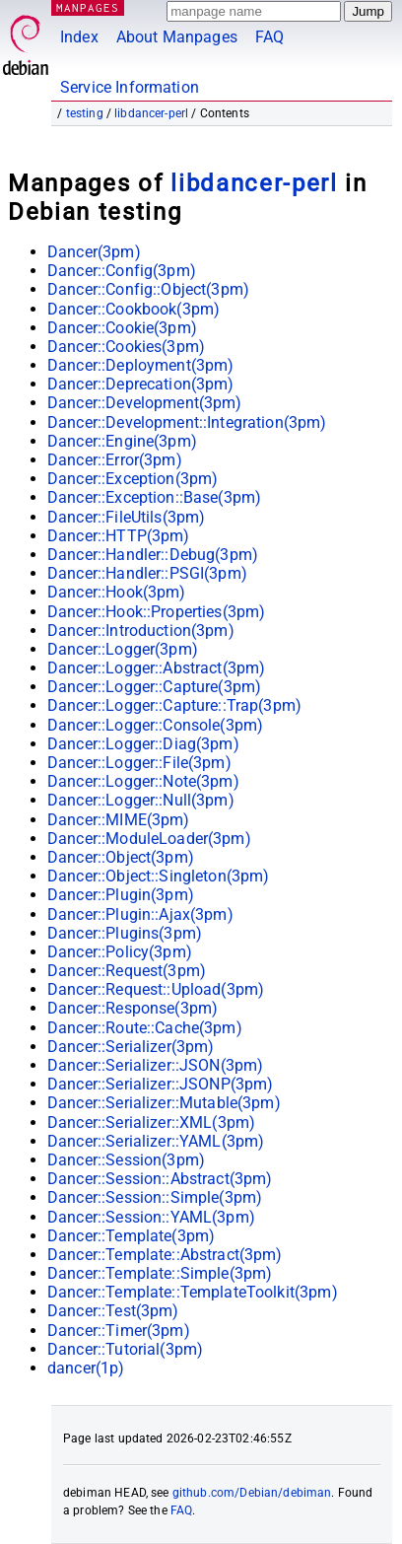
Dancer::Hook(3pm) (116, 592)
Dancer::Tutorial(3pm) (125, 1349)
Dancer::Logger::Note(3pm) (143, 781)
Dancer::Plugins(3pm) (124, 933)
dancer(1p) (86, 1368)
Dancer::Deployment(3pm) (140, 365)
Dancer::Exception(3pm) (132, 478)
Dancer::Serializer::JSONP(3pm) (160, 1084)
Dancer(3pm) (94, 252)
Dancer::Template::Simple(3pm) (159, 1273)
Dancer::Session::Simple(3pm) (154, 1197)
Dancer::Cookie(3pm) (122, 327)
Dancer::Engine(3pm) (122, 441)
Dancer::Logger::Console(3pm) (155, 725)
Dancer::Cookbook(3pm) (133, 309)
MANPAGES (87, 7)
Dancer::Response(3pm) (132, 1008)
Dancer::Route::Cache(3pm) (144, 1027)
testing (84, 113)
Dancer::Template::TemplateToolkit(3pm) (192, 1292)
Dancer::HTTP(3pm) (118, 535)
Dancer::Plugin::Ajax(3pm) (140, 914)
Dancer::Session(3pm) (126, 1160)
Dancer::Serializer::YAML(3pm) (155, 1141)
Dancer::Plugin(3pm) (120, 894)
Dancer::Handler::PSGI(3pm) (147, 573)
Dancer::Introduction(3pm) (140, 630)
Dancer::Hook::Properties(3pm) (156, 611)
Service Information (129, 87)
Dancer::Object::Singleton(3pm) (158, 876)
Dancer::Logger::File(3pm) (139, 762)
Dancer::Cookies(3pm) (126, 346)
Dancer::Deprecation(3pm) (140, 384)
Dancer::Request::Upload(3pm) (155, 989)
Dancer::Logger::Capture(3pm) (154, 686)
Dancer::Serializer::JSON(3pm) (155, 1065)
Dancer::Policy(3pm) (119, 952)
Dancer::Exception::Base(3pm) (154, 497)
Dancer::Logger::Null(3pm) (140, 800)
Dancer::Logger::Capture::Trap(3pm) (174, 705)
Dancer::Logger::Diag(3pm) (143, 744)
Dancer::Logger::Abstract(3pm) (156, 668)
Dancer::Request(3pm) (126, 970)
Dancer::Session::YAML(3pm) (151, 1217)
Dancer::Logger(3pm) (122, 649)
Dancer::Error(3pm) (114, 460)
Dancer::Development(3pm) (144, 402)
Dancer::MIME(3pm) (118, 819)
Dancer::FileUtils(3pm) (126, 517)
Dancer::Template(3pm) (131, 1236)
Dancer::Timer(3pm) (118, 1330)
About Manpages (176, 37)
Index (79, 37)
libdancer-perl (151, 113)
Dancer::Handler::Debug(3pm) (152, 554)
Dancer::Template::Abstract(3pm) (165, 1254)
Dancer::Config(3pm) (121, 270)
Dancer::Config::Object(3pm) (148, 289)
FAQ (269, 37)
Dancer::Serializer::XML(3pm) (151, 1122)
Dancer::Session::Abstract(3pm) (160, 1178)
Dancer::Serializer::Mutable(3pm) (164, 1102)
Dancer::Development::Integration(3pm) (187, 422)
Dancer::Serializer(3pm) (130, 1046)
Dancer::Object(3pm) (120, 857)
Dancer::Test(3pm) (113, 1310)
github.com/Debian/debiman (252, 1493)
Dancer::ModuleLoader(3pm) (149, 838)
